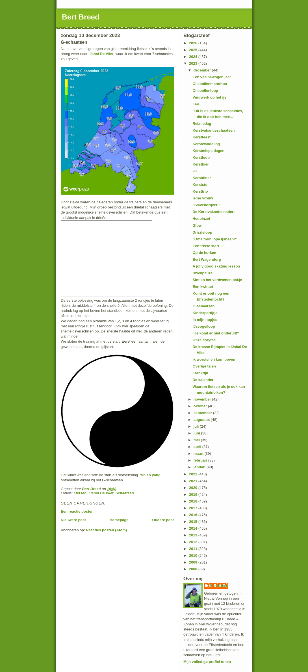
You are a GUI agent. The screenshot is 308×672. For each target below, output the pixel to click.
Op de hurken (204, 253)
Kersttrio (200, 191)
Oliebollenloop (205, 90)
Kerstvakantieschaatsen (213, 130)
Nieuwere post (73, 520)
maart (199, 453)
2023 (193, 63)
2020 (193, 488)
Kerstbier (200, 164)
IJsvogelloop (203, 326)
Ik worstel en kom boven (213, 359)
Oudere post (163, 520)
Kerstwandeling (206, 144)
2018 (193, 501)
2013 (193, 535)
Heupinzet (201, 218)
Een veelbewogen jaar (211, 77)
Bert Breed (80, 17)
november (203, 399)
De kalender (202, 380)
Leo (195, 104)
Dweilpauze (202, 273)
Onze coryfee (204, 340)
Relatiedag (201, 123)
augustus (202, 419)
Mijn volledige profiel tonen (207, 662)
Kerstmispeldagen (208, 151)
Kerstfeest (201, 137)
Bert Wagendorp (206, 259)
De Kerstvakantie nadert (213, 212)
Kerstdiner (201, 178)
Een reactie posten (77, 511)
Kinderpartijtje (204, 313)
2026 (193, 43)
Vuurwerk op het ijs (209, 97)
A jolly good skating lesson (216, 266)
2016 (193, 515)
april (198, 447)
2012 (193, 542)
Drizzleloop (202, 232)
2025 (193, 50)
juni (197, 433)
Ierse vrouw (202, 198)
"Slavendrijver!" (206, 205)
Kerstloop (201, 157)
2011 (193, 549)
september (203, 413)
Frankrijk (200, 373)
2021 (193, 481)
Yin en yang (150, 475)
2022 (193, 474)
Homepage (119, 520)
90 (194, 171)
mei (197, 440)
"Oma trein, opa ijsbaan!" (214, 239)
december (203, 70)
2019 (193, 494)
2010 (193, 555)
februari (201, 460)
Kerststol (200, 184)
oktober (201, 406)
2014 (193, 528)
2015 (193, 521)
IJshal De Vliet (100, 54)
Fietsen (80, 493)
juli (197, 426)
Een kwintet (202, 286)
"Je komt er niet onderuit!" (215, 333)
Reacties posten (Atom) (106, 530)
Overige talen (204, 366)
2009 (193, 562)
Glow (196, 225)
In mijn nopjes (204, 319)
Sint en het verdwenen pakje (217, 280)
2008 (193, 569)
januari (200, 467)
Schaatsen (125, 493)
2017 (193, 508)
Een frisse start (205, 246)
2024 (193, 57)
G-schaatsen (203, 306)
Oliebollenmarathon (209, 84)
